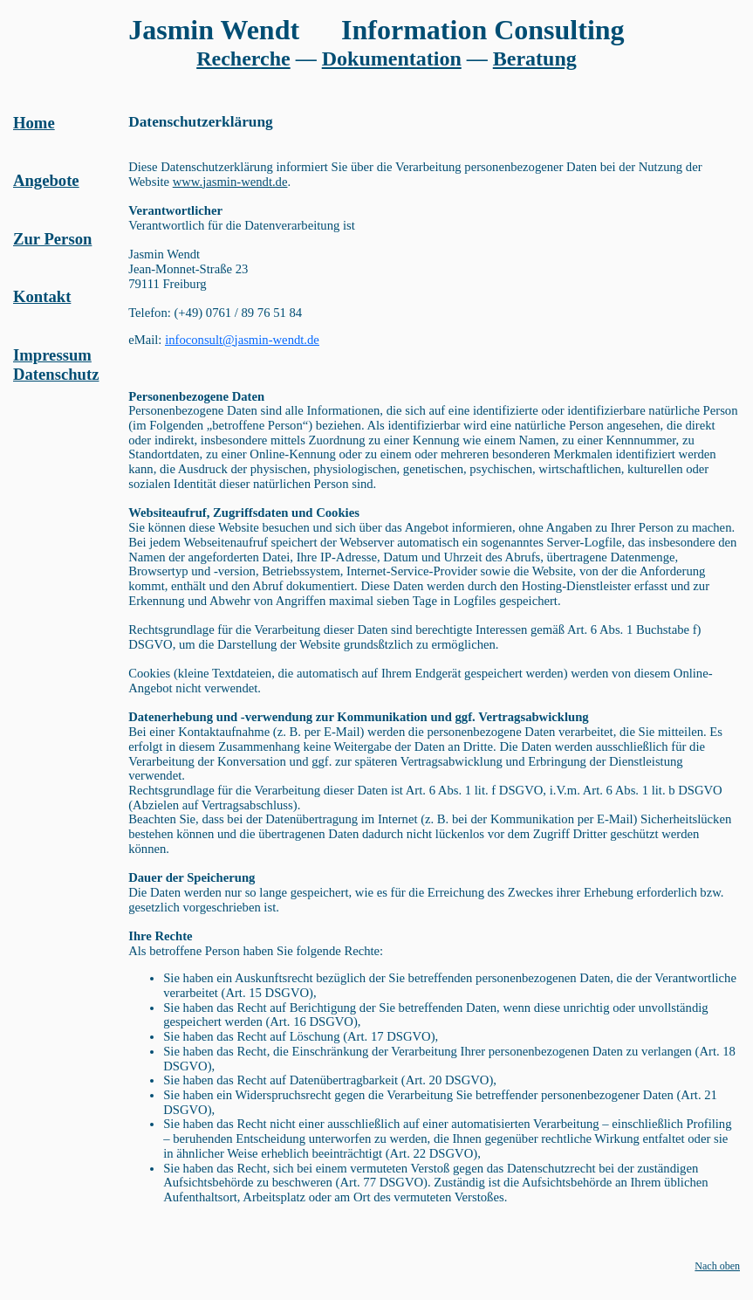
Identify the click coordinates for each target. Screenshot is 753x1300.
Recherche (243, 58)
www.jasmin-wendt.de (230, 182)
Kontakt (42, 296)
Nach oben (717, 1266)
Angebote (46, 180)
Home (34, 122)
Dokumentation (392, 58)
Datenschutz (56, 374)
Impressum (52, 355)
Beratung (535, 58)
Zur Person (52, 239)
